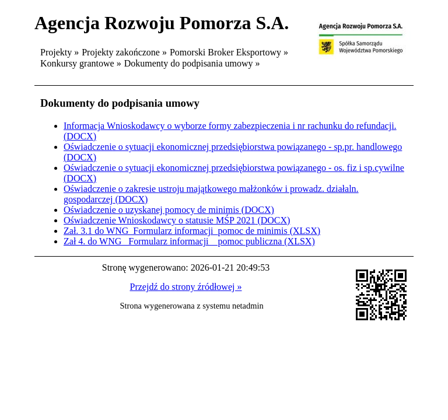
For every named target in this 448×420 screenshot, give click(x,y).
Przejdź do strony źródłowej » (186, 287)
